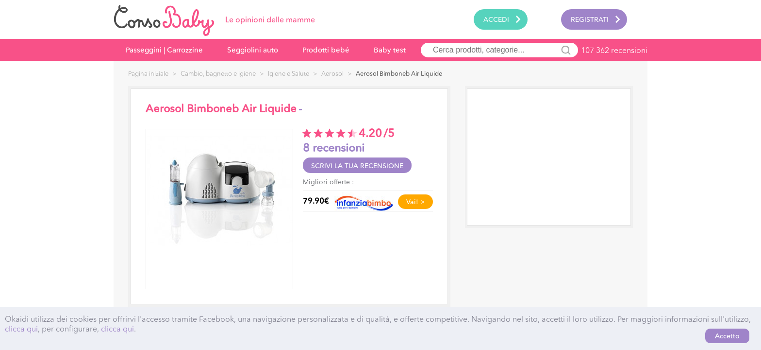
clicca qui (21, 328)
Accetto (727, 336)
